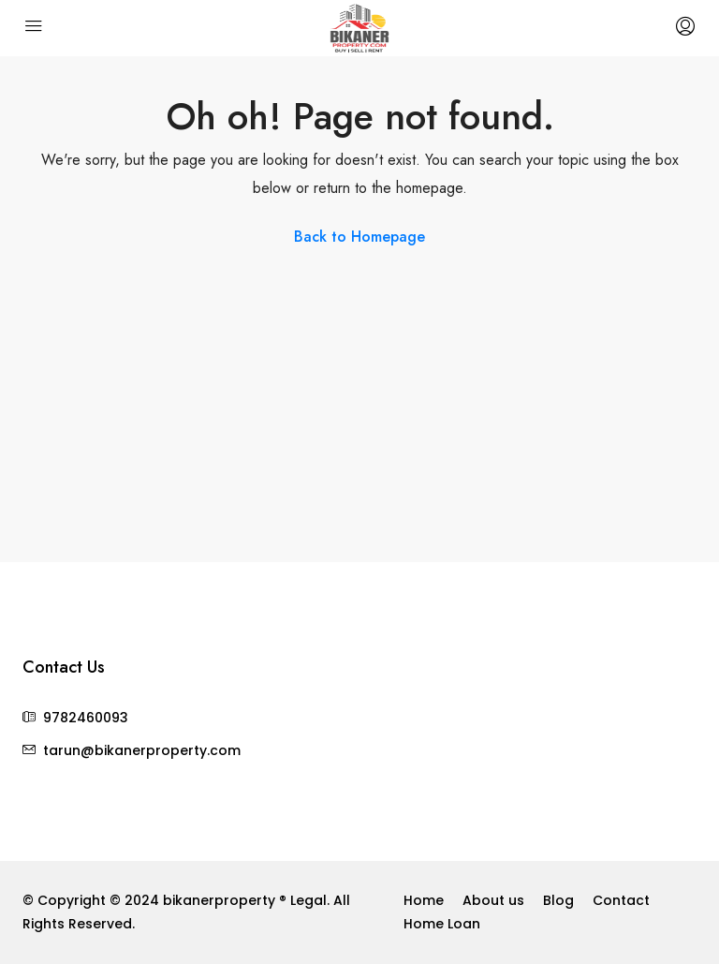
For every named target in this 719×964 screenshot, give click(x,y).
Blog (558, 900)
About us (493, 900)
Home (424, 900)
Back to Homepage (359, 236)
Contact (621, 900)
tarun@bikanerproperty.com (142, 750)
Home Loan (442, 923)
